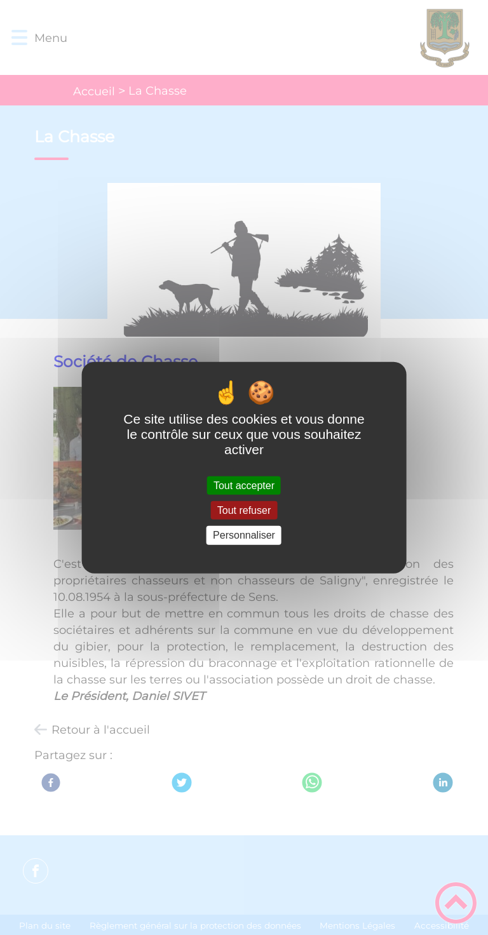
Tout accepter (244, 485)
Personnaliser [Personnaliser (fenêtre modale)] (244, 535)
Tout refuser (244, 510)
